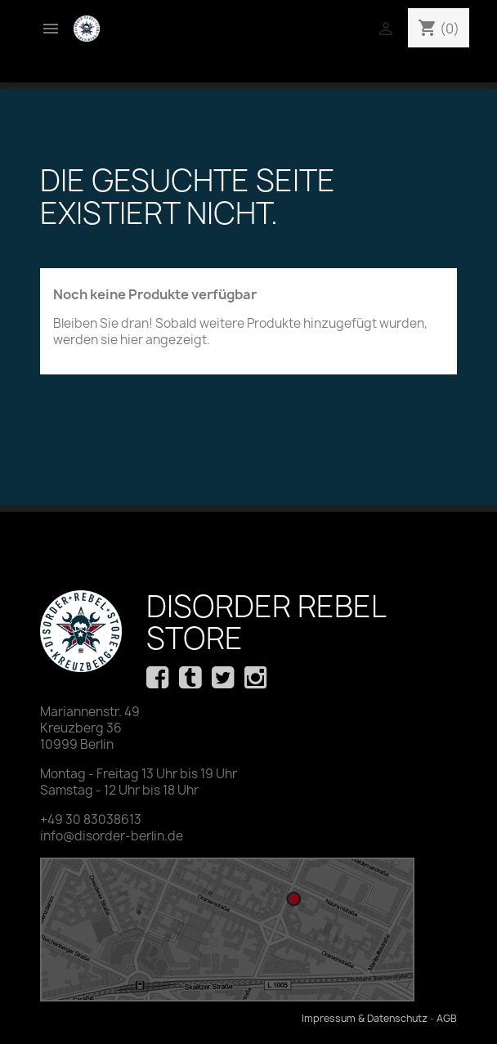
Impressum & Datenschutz (365, 1018)
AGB (447, 1018)
